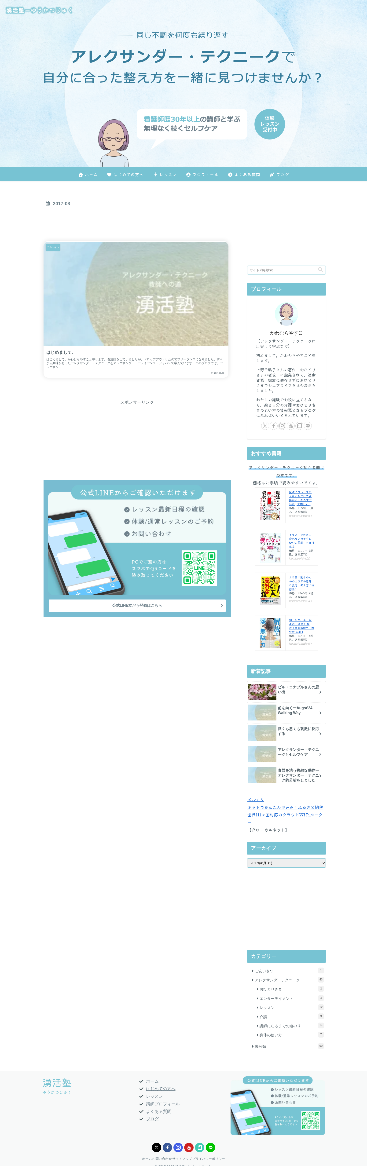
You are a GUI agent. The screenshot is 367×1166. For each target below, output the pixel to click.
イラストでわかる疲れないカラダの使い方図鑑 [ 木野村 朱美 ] (301, 540)
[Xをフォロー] (265, 426)
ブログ (152, 1119)
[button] (320, 269)
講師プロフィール (163, 1104)
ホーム (152, 1081)
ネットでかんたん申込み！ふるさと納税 (285, 807)
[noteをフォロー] (299, 426)
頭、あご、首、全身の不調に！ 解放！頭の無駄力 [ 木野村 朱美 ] (301, 625)
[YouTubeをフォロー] (291, 426)
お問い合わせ (160, 1159)
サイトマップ (184, 1159)
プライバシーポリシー (215, 1159)
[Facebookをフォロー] (274, 426)
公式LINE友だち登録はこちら (137, 558)
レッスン (154, 1096)
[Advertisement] (137, 222)
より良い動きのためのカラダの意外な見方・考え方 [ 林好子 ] (301, 583)
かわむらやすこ (286, 333)
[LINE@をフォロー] (308, 426)
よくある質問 (158, 1111)
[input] (286, 270)
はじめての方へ (161, 1088)
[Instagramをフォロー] (282, 426)
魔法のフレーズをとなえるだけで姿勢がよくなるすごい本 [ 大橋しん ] (300, 498)
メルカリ (255, 799)
